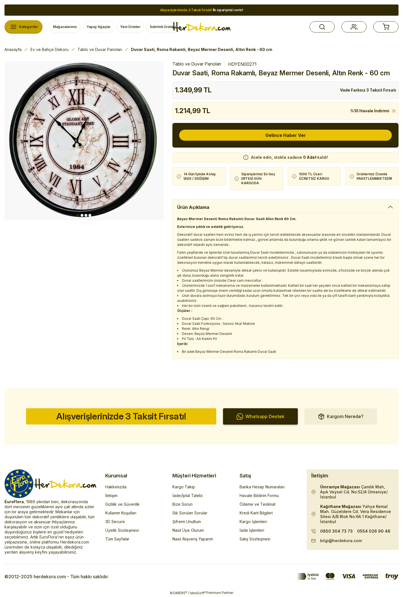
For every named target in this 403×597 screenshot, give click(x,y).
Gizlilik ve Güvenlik (122, 504)
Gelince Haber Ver (285, 135)
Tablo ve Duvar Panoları (196, 64)
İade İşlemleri (252, 530)
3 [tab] (86, 215)
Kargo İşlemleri (253, 521)
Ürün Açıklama (193, 207)
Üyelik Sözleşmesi (122, 530)
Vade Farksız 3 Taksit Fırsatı (368, 90)
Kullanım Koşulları (120, 512)
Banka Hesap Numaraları (262, 486)
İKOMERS (178, 593)
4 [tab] (89, 215)
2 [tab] (82, 215)
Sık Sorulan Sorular (189, 512)
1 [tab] (78, 215)
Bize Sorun (182, 504)
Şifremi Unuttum (186, 521)
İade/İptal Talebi (187, 495)
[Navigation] (23, 27)
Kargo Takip (183, 486)
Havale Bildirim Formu (259, 495)
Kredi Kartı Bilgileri (256, 512)
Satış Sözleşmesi (255, 539)
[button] (322, 26)
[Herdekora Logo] (201, 27)
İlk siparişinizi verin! (201, 10)
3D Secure (115, 521)
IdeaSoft (197, 593)
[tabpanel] (83, 140)
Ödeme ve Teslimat (257, 504)
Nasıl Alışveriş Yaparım (192, 539)
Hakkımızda (115, 486)
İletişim (111, 495)
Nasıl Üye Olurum (188, 530)
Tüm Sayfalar (117, 539)
